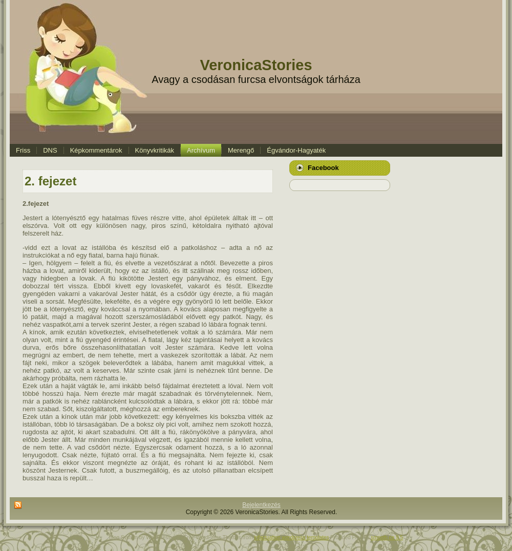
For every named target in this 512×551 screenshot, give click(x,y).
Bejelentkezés (261, 504)
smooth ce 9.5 (387, 537)
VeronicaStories (256, 65)
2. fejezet (50, 181)
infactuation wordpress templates (291, 537)
